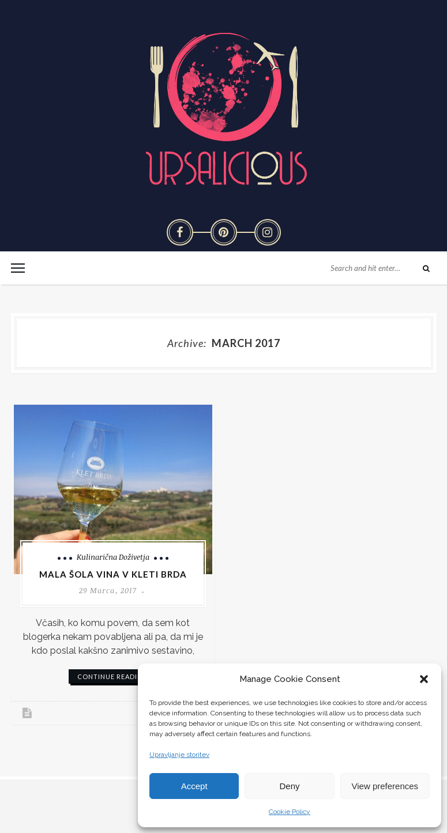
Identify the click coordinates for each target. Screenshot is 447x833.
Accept (194, 786)
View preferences (385, 786)
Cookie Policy (289, 812)
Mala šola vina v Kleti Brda (113, 574)
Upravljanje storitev (179, 755)
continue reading (112, 676)
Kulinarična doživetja (113, 557)
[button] (424, 679)
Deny (289, 786)
